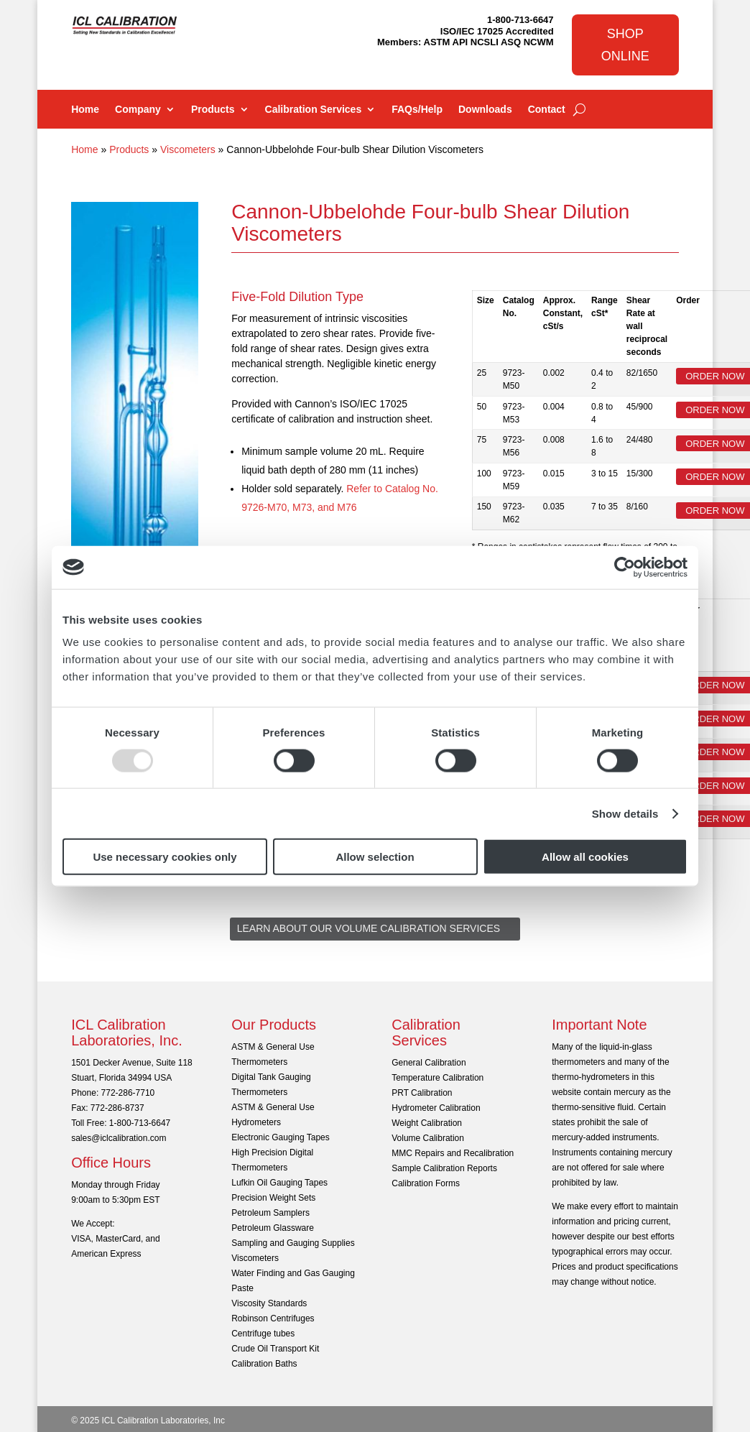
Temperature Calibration (437, 1078)
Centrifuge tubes (263, 1334)
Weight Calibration (427, 1123)
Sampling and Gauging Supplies (292, 1243)
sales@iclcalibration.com (118, 1138)
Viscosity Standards (269, 1303)
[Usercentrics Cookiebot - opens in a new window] (625, 567)
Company (138, 109)
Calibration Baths (264, 1364)
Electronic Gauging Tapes (280, 1137)
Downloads (485, 109)
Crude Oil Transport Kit (275, 1349)
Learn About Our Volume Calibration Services (368, 928)
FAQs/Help (417, 109)
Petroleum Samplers (270, 1213)
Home (85, 109)
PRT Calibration (422, 1093)
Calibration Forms (426, 1183)
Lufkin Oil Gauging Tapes (279, 1183)
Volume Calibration (428, 1138)
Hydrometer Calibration (436, 1108)
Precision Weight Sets (273, 1198)
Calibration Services (313, 109)
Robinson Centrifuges (272, 1318)
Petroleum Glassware (272, 1228)
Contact (546, 109)
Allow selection (374, 857)
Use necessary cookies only (164, 857)
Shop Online (625, 45)
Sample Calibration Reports (444, 1168)
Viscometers (188, 149)
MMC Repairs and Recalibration (453, 1153)
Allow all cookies (585, 857)
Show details (625, 813)
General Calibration (429, 1063)
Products (213, 109)
